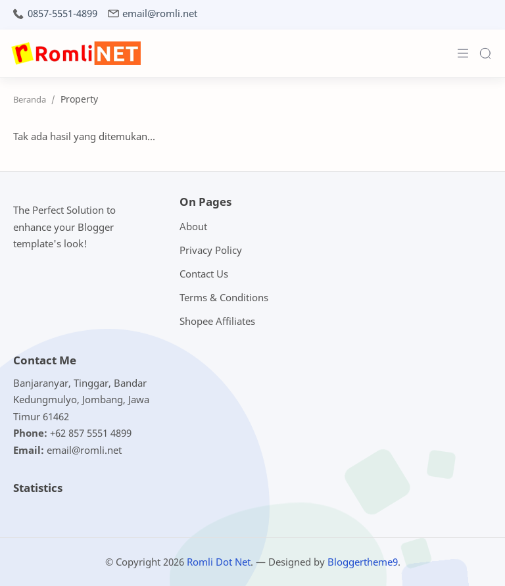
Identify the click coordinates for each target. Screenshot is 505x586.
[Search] (485, 53)
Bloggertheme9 (362, 561)
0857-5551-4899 (62, 13)
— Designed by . (328, 561)
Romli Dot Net (219, 561)
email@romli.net (159, 13)
